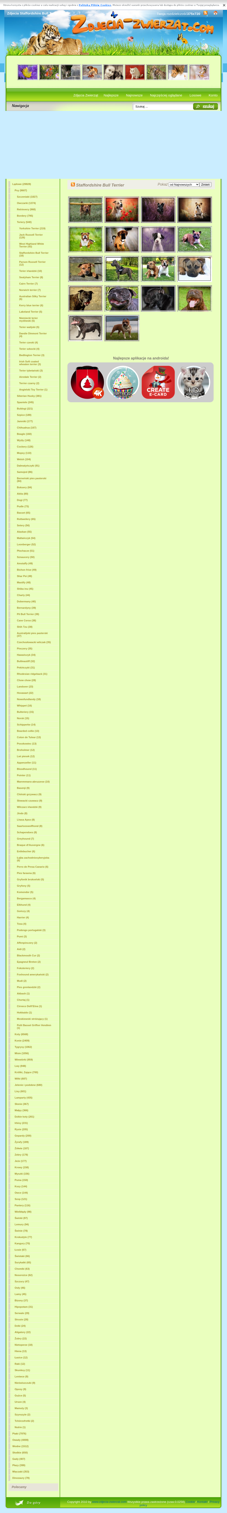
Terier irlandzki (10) (30, 271)
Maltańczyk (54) (26, 538)
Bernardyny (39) (26, 607)
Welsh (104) (24, 459)
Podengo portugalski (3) (31, 930)
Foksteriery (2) (25, 968)
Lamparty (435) (23, 1097)
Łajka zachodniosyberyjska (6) (33, 859)
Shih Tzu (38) (24, 626)
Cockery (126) (25, 446)
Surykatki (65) (23, 1262)
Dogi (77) (22, 500)
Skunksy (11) (22, 1370)
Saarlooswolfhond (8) (29, 826)
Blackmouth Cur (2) (28, 955)
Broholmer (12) (26, 750)
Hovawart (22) (25, 693)
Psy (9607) (21, 190)
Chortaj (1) (23, 999)
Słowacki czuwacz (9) (29, 800)
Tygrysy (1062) (23, 1047)
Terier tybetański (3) (31, 370)
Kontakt (202, 1501)
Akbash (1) (23, 993)
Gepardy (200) (23, 1135)
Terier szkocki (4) (29, 348)
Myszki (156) (22, 1173)
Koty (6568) (21, 1034)
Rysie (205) (21, 1129)
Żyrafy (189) (22, 1142)
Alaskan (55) (24, 531)
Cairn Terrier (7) (28, 283)
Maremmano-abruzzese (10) (33, 781)
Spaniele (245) (25, 402)
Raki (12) (20, 1363)
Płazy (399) (18, 1465)
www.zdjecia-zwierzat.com (109, 1501)
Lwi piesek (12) (26, 756)
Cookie (190, 1501)
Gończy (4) (23, 911)
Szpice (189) (24, 415)
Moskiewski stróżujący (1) (32, 1018)
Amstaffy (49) (25, 563)
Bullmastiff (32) (26, 661)
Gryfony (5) (23, 885)
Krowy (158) (22, 1167)
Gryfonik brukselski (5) (30, 879)
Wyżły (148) (24, 440)
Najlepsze (111, 95)
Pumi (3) (22, 936)
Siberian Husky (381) (29, 396)
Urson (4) (20, 1401)
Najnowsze (134, 95)
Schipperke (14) (26, 724)
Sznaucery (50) (26, 557)
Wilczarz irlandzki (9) (29, 807)
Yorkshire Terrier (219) (32, 228)
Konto (213, 95)
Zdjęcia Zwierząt (85, 95)
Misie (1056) (22, 1053)
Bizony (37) (21, 1300)
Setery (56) (23, 525)
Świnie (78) (21, 1230)
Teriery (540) (24, 222)
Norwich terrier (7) (30, 290)
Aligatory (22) (23, 1332)
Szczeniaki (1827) (27, 196)
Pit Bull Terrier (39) (28, 614)
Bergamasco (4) (26, 898)
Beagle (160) (24, 434)
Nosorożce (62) (24, 1275)
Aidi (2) (21, 949)
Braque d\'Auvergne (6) (30, 845)
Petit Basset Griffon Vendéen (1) (34, 1026)
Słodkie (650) (20, 1452)
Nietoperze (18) (24, 1344)
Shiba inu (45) (25, 588)
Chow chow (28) (26, 680)
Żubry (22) (21, 1338)
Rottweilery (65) (26, 519)
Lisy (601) (20, 1091)
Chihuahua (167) (27, 427)
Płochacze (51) (25, 550)
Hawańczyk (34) (26, 655)
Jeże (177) (21, 1161)
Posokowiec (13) (27, 743)
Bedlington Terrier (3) (31, 355)
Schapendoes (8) (27, 832)
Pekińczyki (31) (26, 667)
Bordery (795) (25, 215)
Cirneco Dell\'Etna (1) (29, 1006)
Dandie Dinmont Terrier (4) (33, 335)
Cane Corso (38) (26, 620)
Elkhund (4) (24, 904)
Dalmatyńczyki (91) (28, 465)
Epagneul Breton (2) (29, 961)
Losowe (195, 95)
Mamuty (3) (21, 1408)
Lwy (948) (20, 1066)
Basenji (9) (23, 788)
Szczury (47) (22, 1281)
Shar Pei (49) (24, 576)
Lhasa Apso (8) (26, 819)
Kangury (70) (22, 1243)
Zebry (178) (21, 1154)
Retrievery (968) (26, 209)
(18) (34, 254)
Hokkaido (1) (24, 1012)
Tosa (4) (21, 923)
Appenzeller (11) (26, 762)
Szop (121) (21, 1199)
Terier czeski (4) (28, 342)
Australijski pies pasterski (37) (32, 634)
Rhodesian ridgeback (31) (32, 674)
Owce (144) (21, 1192)
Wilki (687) (21, 1078)
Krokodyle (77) (23, 1237)
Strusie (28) (21, 1319)
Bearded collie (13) (28, 731)
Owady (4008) (20, 1440)
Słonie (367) (22, 1104)
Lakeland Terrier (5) (30, 311)
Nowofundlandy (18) (29, 699)
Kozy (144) (21, 1186)
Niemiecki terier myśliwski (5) (28, 319)
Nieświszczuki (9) (25, 1382)
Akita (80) (22, 493)
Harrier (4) (23, 917)
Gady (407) (18, 1459)
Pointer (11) (24, 775)
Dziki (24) (20, 1325)
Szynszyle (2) (22, 1414)
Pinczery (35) (24, 648)
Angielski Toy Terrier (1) (33, 389)
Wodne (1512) (20, 1446)
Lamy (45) (20, 1294)
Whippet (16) (24, 705)
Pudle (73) (23, 506)
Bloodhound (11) (27, 769)
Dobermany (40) (26, 601)
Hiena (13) (21, 1351)
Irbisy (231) (21, 1123)
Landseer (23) (25, 686)
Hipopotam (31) (24, 1306)
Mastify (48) (24, 582)
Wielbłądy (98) (23, 1211)
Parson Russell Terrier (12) (32, 263)
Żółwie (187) (22, 1148)
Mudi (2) (22, 980)
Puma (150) (21, 1180)
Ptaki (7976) (19, 1433)
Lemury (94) (22, 1224)
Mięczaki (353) (20, 1471)
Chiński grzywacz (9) (29, 794)
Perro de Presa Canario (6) (32, 866)
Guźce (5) (20, 1395)
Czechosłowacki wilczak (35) (34, 642)
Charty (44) (23, 595)
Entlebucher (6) (26, 851)
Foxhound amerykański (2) (33, 974)
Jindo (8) (22, 813)
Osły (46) (20, 1287)
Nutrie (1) (20, 1427)
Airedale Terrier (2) (30, 377)
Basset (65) (23, 512)
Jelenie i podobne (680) (28, 1085)
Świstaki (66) (22, 1256)
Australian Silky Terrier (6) (33, 297)
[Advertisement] (113, 145)
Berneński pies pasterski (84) (32, 479)
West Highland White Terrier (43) (31, 245)
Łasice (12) (21, 1357)
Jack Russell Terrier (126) (31, 236)
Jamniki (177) (25, 421)
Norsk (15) (23, 718)
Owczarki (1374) (26, 203)
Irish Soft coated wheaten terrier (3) (30, 363)
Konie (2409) (22, 1040)
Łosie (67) (20, 1249)
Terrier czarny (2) (29, 383)
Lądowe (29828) (21, 184)
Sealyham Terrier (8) (31, 277)
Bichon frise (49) (27, 569)
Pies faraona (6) (26, 873)
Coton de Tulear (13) (29, 737)
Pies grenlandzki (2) (28, 987)
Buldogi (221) (25, 408)
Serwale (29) (22, 1313)
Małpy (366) (21, 1110)
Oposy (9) (20, 1389)
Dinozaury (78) (21, 1478)
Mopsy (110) (24, 453)
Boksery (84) (24, 487)
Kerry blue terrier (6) (31, 305)
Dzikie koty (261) (24, 1116)
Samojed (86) (24, 472)
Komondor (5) (25, 892)
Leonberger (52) (26, 544)
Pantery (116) (22, 1205)
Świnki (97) (21, 1218)
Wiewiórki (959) (24, 1059)
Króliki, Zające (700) (26, 1072)
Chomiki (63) (22, 1268)
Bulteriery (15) (25, 712)
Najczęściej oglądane (166, 95)
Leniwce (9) (21, 1376)
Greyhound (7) (25, 838)
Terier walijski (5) (29, 327)
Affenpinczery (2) (27, 942)
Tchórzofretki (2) (24, 1421)
